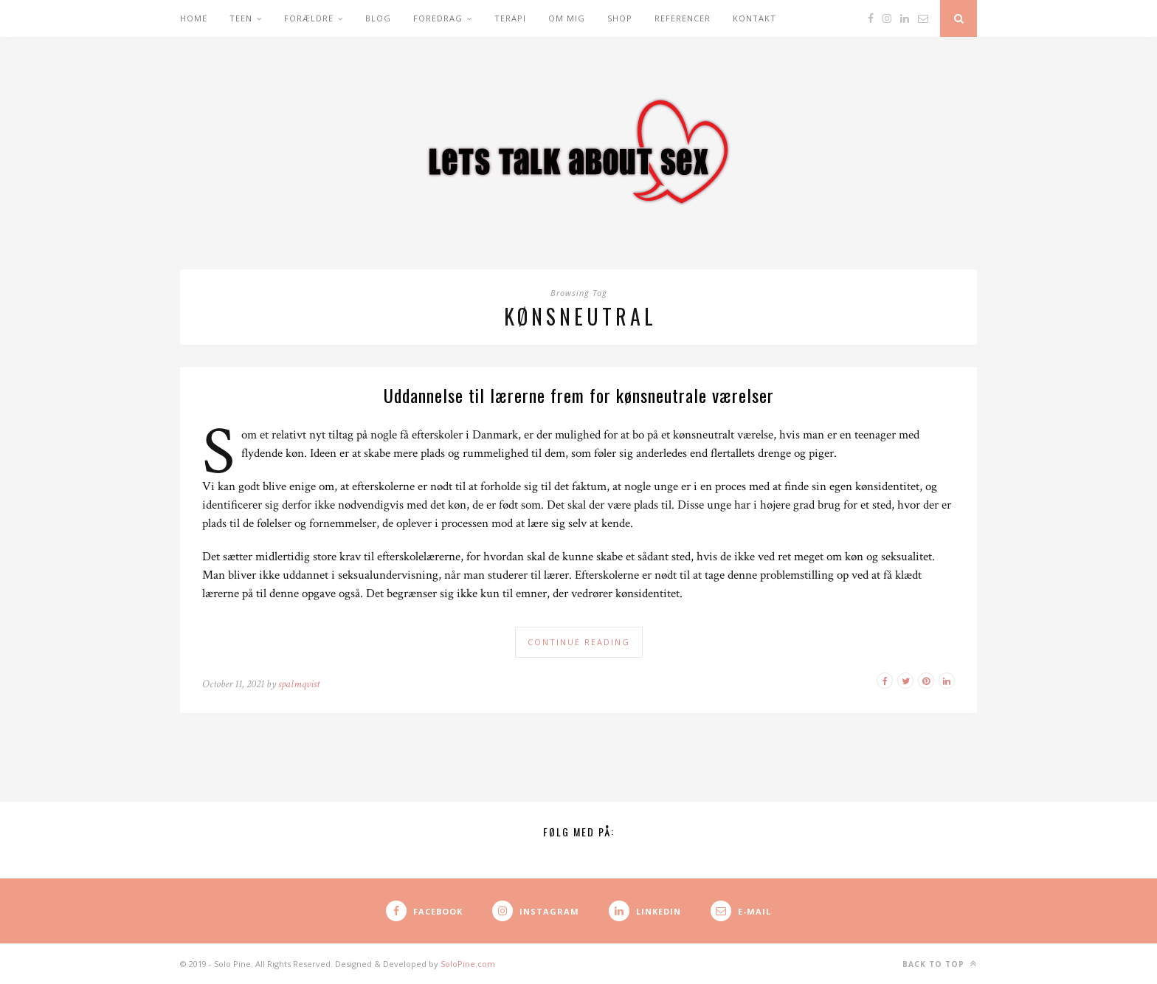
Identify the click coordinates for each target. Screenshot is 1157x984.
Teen (240, 18)
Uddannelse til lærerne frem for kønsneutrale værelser (579, 395)
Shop (619, 18)
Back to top (939, 963)
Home (193, 18)
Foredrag (438, 18)
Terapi (510, 18)
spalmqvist (299, 684)
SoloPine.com (468, 963)
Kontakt (754, 18)
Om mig (566, 18)
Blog (378, 18)
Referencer (683, 18)
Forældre (309, 18)
